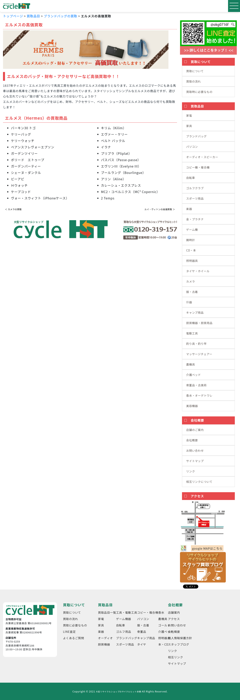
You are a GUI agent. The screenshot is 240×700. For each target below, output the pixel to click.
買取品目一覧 (107, 612)
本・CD (163, 644)
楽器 (189, 209)
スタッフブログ (178, 644)
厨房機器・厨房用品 (199, 323)
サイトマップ (195, 461)
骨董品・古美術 (196, 385)
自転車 (190, 178)
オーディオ (105, 638)
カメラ (190, 281)
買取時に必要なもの (199, 92)
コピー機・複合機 (198, 167)
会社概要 (192, 440)
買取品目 (33, 16)
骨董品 (141, 631)
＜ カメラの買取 (13, 209)
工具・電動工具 (126, 612)
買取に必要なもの (75, 625)
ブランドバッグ (196, 136)
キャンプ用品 (195, 313)
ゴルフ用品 (123, 631)
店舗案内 (174, 612)
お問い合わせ (195, 451)
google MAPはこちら (207, 548)
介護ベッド (193, 375)
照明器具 (192, 261)
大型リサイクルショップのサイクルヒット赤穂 (118, 691)
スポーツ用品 (195, 198)
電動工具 (192, 333)
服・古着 (192, 292)
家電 (189, 115)
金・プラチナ (195, 219)
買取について (195, 71)
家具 (189, 126)
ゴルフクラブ (195, 188)
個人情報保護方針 (180, 638)
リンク (190, 471)
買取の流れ (193, 81)
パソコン (192, 147)
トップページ (13, 16)
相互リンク (175, 657)
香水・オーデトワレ (199, 395)
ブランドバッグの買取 (60, 16)
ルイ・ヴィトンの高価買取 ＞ (160, 209)
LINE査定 (69, 631)
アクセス (174, 619)
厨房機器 (104, 644)
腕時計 (190, 240)
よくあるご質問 (73, 638)
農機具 (190, 364)
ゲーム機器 (123, 619)
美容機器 (192, 406)
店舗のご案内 (195, 430)
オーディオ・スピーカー (202, 157)
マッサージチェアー (199, 354)
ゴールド (164, 625)
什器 (189, 302)
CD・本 (191, 250)
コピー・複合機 (147, 612)
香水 (161, 612)
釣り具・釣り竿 (196, 344)
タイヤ (141, 644)
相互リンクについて (199, 482)
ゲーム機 (192, 230)
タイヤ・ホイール (198, 271)
